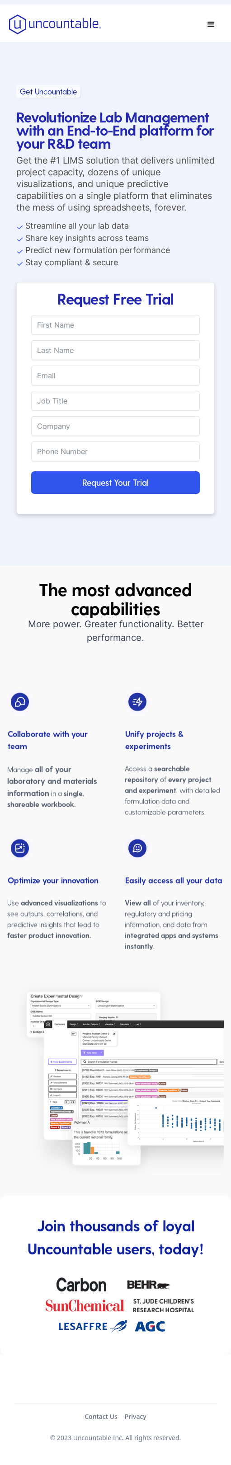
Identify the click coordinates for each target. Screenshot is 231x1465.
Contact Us (101, 1416)
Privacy (135, 1416)
